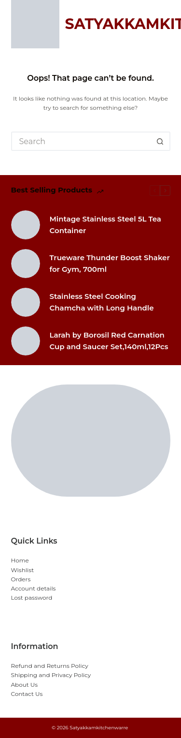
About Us (24, 684)
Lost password (32, 597)
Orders (21, 579)
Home (20, 560)
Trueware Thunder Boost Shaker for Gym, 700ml (110, 263)
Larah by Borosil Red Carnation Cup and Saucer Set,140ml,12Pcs (109, 340)
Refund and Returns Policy (49, 665)
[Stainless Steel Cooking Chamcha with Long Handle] (25, 302)
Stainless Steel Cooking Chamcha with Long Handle (102, 302)
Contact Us (27, 693)
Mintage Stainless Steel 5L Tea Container (105, 224)
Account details (33, 588)
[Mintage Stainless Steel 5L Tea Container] (25, 224)
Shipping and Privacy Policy (51, 675)
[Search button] (160, 141)
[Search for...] (81, 141)
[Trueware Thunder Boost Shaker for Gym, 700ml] (25, 263)
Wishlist (22, 570)
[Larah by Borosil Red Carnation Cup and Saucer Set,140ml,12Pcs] (25, 340)
